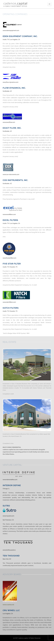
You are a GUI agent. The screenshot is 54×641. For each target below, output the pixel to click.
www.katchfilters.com (9, 302)
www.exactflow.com (9, 122)
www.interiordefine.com (10, 479)
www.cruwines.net (8, 604)
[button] (49, 4)
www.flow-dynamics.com (10, 82)
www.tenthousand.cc (9, 550)
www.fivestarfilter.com (9, 258)
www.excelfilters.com (9, 214)
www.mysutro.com (8, 516)
